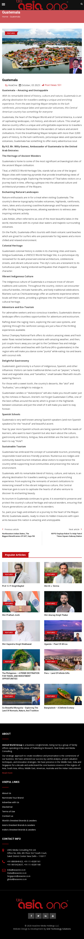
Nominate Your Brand (12, 797)
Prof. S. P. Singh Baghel (13, 586)
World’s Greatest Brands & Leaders (19, 820)
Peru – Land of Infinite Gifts (57, 673)
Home (5, 16)
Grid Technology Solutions (59, 928)
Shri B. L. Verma (51, 586)
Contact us (7, 816)
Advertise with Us (10, 802)
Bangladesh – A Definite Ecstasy (59, 708)
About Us (6, 793)
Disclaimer (7, 807)
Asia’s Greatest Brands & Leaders (18, 825)
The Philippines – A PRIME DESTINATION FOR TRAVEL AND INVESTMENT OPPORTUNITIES (20, 676)
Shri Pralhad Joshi (11, 615)
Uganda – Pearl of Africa (55, 644)
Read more (7, 772)
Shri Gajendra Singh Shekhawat (16, 644)
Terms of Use (8, 811)
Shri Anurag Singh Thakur (56, 615)
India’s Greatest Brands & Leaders (19, 829)
